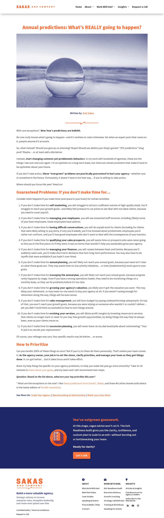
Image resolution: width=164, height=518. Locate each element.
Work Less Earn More (99, 395)
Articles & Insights (134, 488)
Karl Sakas (88, 113)
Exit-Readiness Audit (113, 488)
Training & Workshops (114, 504)
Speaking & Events (90, 500)
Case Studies (87, 496)
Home (79, 6)
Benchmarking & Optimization (69, 395)
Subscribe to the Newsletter (133, 499)
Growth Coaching (112, 496)
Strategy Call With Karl (114, 500)
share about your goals (41, 370)
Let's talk (81, 455)
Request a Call (140, 6)
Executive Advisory (112, 492)
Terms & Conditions (40, 510)
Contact (86, 508)
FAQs (97, 504)
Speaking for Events (113, 508)
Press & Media (88, 504)
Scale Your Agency (41, 395)
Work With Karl (104, 6)
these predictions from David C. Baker (83, 383)
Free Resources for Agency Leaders (134, 493)
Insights (122, 6)
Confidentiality (23, 510)
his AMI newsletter (51, 387)
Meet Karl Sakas (89, 492)
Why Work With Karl (91, 488)
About (88, 6)
